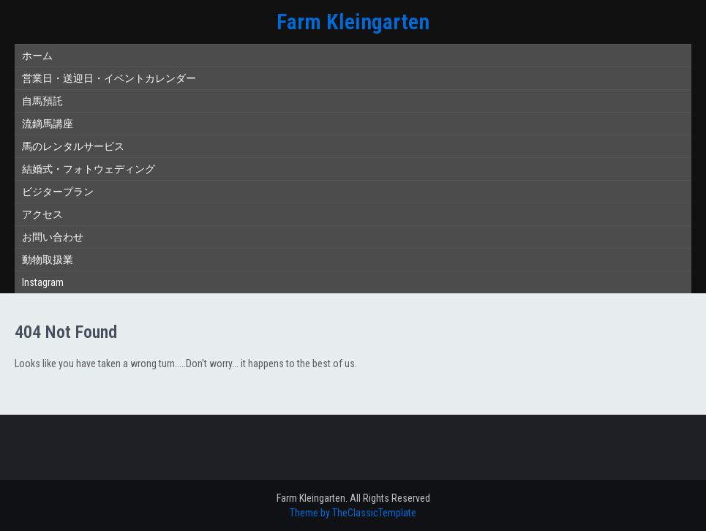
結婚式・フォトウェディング (88, 169)
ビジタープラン (58, 191)
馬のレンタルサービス (73, 146)
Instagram (43, 282)
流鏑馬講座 (47, 123)
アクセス (42, 214)
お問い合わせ (52, 237)
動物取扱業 (47, 260)
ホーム (37, 55)
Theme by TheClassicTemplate (353, 513)
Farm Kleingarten (353, 21)
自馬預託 (42, 101)
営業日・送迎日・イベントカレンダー (109, 78)
